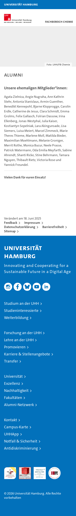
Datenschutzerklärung (19, 227)
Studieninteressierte (21, 310)
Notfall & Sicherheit (20, 441)
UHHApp (11, 434)
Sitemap (10, 231)
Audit (23, 469)
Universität (13, 376)
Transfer (11, 361)
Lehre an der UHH (19, 339)
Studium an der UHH (21, 303)
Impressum (32, 223)
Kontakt (10, 419)
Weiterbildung (16, 317)
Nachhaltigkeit (16, 390)
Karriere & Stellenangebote (27, 354)
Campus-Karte (16, 427)
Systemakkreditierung (54, 469)
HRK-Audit (37, 471)
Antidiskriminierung (21, 448)
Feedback (10, 223)
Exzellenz (12, 383)
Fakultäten (13, 397)
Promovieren (15, 347)
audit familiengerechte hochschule (10, 473)
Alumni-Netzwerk (19, 404)
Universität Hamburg (21, 4)
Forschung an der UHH (23, 332)
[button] (60, 4)
